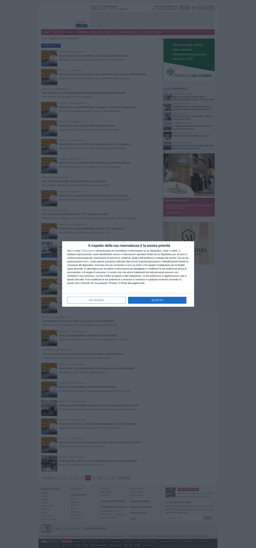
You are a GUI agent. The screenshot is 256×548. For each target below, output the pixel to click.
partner (91, 250)
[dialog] (128, 274)
